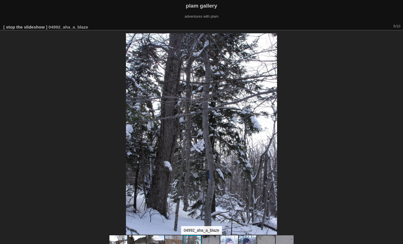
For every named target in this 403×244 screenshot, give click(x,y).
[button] (397, 38)
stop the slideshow (25, 27)
